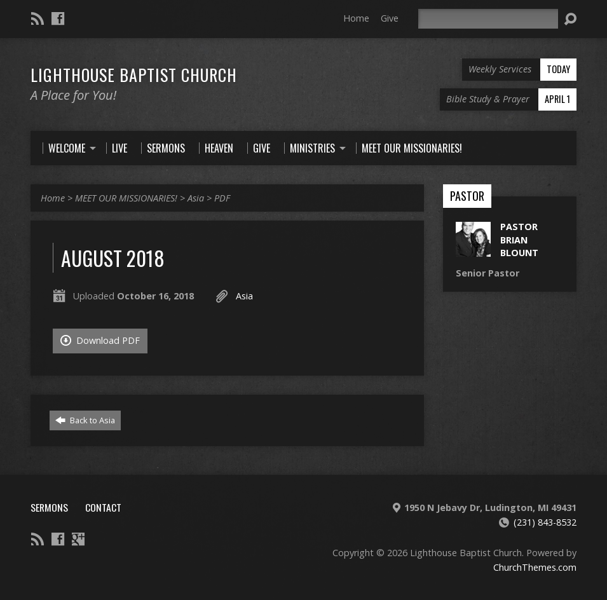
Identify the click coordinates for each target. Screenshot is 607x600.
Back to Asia (85, 420)
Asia (196, 198)
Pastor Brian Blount (519, 239)
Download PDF (100, 340)
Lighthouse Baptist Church (134, 74)
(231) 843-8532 (545, 522)
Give (390, 18)
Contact (103, 507)
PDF (222, 198)
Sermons (49, 507)
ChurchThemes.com (534, 567)
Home (356, 18)
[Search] (488, 19)
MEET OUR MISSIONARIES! (126, 198)
